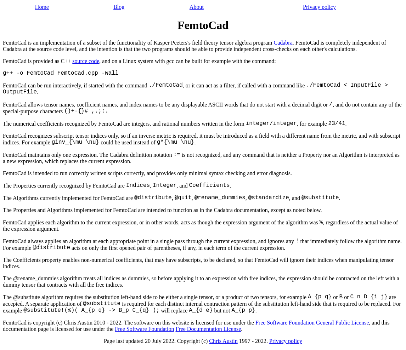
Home (42, 7)
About (197, 7)
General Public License (342, 323)
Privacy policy (319, 7)
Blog (118, 7)
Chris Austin (223, 341)
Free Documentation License (208, 329)
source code (85, 61)
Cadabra (283, 43)
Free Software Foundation (285, 323)
